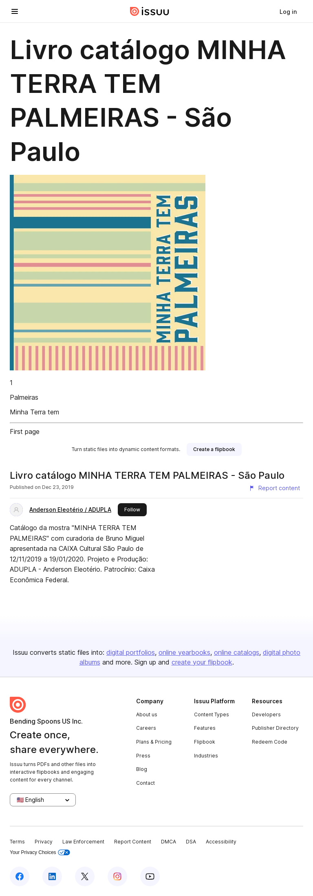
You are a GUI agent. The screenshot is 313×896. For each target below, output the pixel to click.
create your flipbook (202, 662)
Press (143, 756)
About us (146, 714)
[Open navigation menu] (15, 11)
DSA (191, 842)
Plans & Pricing (154, 742)
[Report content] (274, 488)
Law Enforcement (83, 842)
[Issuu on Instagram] (117, 876)
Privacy (44, 842)
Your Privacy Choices (40, 853)
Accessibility (221, 842)
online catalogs (236, 652)
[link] (288, 11)
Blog (141, 769)
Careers (146, 728)
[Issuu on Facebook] (19, 876)
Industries (206, 756)
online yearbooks (184, 652)
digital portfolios (130, 652)
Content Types (211, 714)
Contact (145, 783)
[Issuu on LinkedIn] (52, 876)
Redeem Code (269, 742)
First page (25, 431)
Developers (266, 714)
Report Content (132, 842)
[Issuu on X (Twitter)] (85, 876)
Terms (17, 842)
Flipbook (204, 742)
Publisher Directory (275, 728)
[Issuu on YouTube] (150, 876)
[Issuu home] (149, 11)
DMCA (168, 842)
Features (205, 728)
